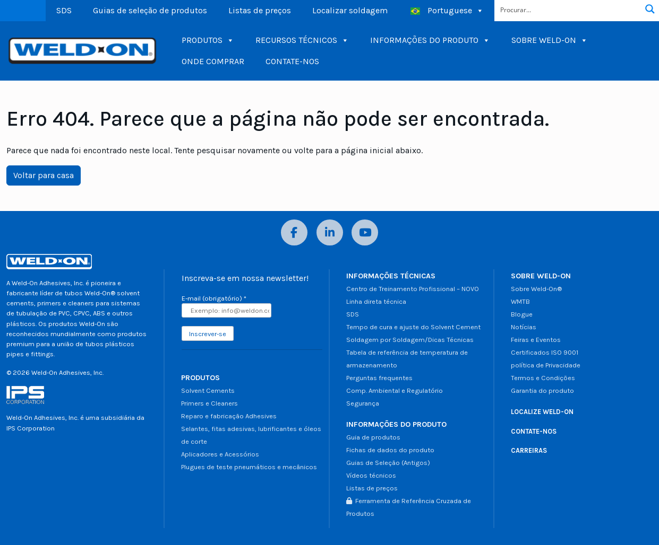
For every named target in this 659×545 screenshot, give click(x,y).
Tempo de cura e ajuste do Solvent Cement (413, 327)
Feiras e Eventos (536, 340)
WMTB (520, 301)
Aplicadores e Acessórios (220, 454)
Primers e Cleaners (209, 403)
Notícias (523, 327)
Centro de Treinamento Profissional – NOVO (412, 289)
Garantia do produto (542, 390)
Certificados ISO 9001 (544, 352)
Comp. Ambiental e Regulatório (394, 390)
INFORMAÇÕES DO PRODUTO (430, 40)
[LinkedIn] (329, 232)
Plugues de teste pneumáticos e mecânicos (249, 467)
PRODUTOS (208, 40)
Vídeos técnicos (371, 475)
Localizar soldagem (350, 10)
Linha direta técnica (376, 301)
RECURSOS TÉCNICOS (302, 40)
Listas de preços (259, 10)
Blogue (522, 314)
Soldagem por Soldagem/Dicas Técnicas (410, 340)
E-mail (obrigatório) (214, 298)
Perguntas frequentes (379, 378)
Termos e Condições (543, 378)
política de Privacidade (545, 365)
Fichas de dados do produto (390, 450)
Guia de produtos (373, 437)
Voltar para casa (43, 175)
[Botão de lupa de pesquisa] (650, 9)
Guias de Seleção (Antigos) (388, 463)
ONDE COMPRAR (213, 61)
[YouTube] (365, 232)
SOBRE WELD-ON (549, 40)
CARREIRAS (529, 450)
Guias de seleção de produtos (150, 10)
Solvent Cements (208, 390)
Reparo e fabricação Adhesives (229, 416)
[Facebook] (294, 232)
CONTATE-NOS (292, 61)
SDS (64, 10)
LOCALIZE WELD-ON (542, 412)
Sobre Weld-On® (536, 289)
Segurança (362, 403)
